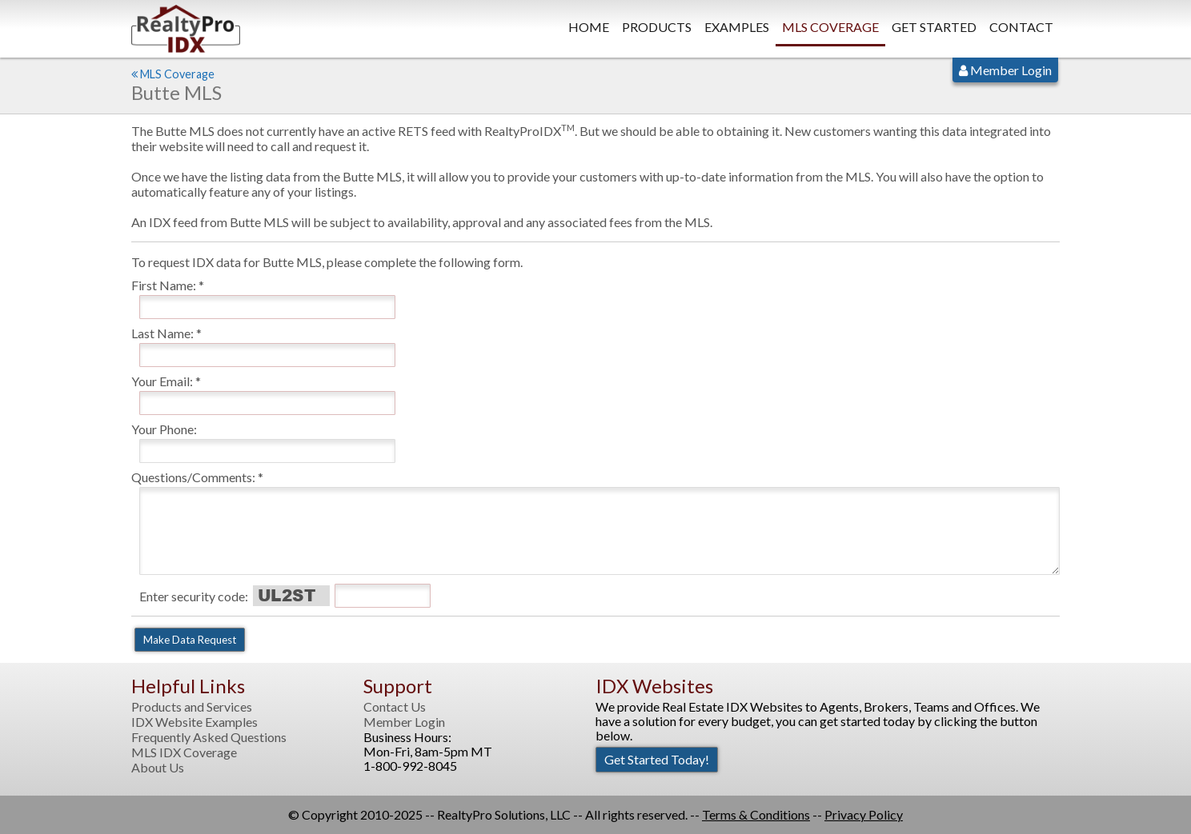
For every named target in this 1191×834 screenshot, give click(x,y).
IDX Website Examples (194, 722)
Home (588, 26)
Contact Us (394, 707)
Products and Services (191, 707)
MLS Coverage (830, 26)
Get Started (934, 26)
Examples (736, 26)
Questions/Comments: (193, 477)
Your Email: (162, 381)
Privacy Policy (863, 814)
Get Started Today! (656, 759)
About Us (157, 767)
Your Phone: (164, 429)
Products (657, 26)
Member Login (1005, 70)
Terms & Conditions (756, 814)
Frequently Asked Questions (209, 737)
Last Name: (162, 333)
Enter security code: (193, 596)
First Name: (163, 285)
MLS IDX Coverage (184, 752)
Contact (1021, 26)
